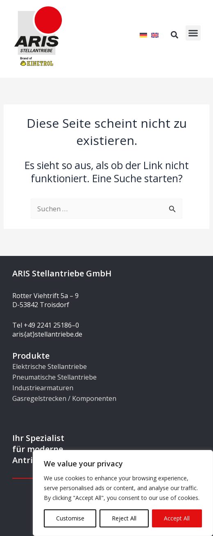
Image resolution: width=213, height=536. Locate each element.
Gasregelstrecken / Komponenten (64, 398)
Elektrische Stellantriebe (49, 366)
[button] (193, 33)
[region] (123, 493)
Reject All (124, 518)
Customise (70, 518)
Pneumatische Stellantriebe (54, 377)
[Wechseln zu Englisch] (155, 35)
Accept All (177, 518)
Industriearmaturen (42, 387)
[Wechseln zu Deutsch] (143, 35)
